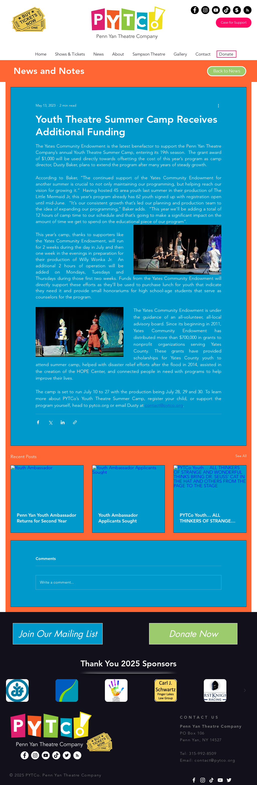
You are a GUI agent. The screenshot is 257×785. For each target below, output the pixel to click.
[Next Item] (245, 690)
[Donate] (237, 10)
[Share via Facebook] (38, 422)
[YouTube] (216, 10)
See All (240, 456)
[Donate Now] (193, 633)
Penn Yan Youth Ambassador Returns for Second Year (46, 518)
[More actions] (218, 105)
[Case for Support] (233, 23)
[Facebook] (195, 10)
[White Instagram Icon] (203, 780)
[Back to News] (226, 71)
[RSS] (77, 755)
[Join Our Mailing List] (58, 633)
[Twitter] (67, 755)
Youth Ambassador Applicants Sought (118, 518)
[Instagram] (205, 10)
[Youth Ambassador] (47, 485)
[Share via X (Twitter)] (50, 422)
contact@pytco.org (215, 760)
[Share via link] (75, 422)
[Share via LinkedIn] (62, 422)
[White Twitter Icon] (229, 780)
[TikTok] (226, 10)
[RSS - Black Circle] (247, 10)
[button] (120, 54)
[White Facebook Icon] (194, 780)
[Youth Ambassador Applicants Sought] (128, 485)
